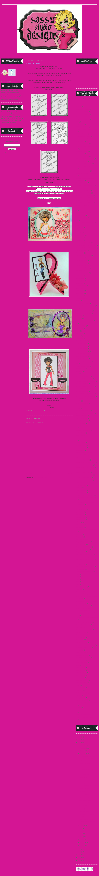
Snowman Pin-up (81, 627)
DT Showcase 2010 (81, 285)
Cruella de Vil (80, 253)
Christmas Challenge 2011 (83, 243)
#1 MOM (78, 106)
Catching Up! (83, 809)
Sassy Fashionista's (81, 539)
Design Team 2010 (81, 263)
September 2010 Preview (83, 606)
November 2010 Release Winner (85, 462)
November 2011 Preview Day (84, 465)
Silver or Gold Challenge (83, 625)
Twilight (78, 695)
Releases (78, 522)
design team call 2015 (82, 270)
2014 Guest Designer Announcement (86, 129)
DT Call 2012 (80, 278)
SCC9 (77, 584)
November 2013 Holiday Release (85, 467)
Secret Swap (79, 589)
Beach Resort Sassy (81, 218)
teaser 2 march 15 (81, 667)
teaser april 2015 (80, 670)
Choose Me (79, 240)
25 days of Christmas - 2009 (84, 164)
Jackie (49, 345)
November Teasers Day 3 (83, 472)
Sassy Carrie (79, 534)
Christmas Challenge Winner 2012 (86, 248)
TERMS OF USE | (14, 56)
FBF (77, 308)
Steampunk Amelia (81, 652)
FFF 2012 (79, 316)
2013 (79, 849)
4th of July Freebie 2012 (83, 171)
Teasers (78, 685)
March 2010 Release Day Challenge (86, 425)
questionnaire (80, 514)
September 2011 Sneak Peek (84, 622)
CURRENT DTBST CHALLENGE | (60, 56)
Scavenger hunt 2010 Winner (84, 571)
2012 (79, 852)
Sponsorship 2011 (81, 635)
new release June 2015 (82, 457)
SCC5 (77, 574)
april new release (81, 188)
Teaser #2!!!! (83, 777)
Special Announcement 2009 (84, 630)
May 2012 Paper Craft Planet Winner (86, 438)
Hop (77, 363)
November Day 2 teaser (82, 470)
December (83, 745)
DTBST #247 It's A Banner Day (88, 791)
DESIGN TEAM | (31, 56)
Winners (78, 707)
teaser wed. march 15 (82, 682)
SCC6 (77, 576)
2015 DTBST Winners (82, 144)
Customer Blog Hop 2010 (83, 255)
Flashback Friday (36, 411)
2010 (79, 857)
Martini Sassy (80, 435)
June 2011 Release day (82, 403)
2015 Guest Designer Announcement (86, 146)
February (82, 842)
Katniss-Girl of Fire (81, 415)
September (83, 754)
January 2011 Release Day (83, 376)
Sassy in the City (81, 544)
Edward (78, 300)
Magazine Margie (81, 423)
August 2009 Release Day (83, 193)
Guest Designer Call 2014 (83, 353)
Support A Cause (80, 660)
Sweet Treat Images (81, 662)
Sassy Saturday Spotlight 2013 (84, 566)
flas (77, 323)
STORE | (23, 56)
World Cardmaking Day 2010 (84, 714)
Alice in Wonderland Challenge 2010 (86, 173)
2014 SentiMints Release (83, 136)
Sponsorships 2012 (81, 642)
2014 (77, 122)
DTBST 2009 (80, 288)
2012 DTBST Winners (82, 114)
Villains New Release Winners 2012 (86, 703)
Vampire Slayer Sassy (82, 700)
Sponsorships (79, 640)
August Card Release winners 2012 (86, 208)
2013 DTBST (80, 116)
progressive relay (81, 509)
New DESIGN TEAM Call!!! (87, 786)
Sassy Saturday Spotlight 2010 (84, 557)
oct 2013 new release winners (84, 475)
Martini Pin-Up (80, 433)
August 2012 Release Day (83, 200)
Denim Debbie (80, 258)
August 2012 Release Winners (84, 203)
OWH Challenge (80, 482)
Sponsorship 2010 (81, 632)
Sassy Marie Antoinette (82, 549)
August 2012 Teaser (81, 205)
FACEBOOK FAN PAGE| (78, 56)
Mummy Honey (80, 450)
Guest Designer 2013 (82, 351)
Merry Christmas (81, 448)
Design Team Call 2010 (82, 268)
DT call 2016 (79, 283)
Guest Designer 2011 (82, 346)
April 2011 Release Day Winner (85, 185)
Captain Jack (79, 228)
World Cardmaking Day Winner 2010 (86, 717)
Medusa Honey (80, 442)
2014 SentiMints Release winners (85, 139)
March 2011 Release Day (83, 430)
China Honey (79, 238)
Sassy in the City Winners (83, 547)
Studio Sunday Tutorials (83, 657)
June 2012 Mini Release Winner (85, 413)
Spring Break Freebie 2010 (83, 647)
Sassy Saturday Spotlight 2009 (84, 554)
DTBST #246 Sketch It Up (87, 803)
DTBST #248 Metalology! (87, 769)
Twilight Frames (80, 698)
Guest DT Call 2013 (81, 358)
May (81, 834)
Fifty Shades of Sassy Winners (84, 321)
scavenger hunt (80, 569)
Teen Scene (79, 690)
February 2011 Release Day (84, 310)
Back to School (80, 215)
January (82, 845)
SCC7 (77, 579)
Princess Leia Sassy (81, 507)
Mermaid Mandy (81, 445)
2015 (79, 740)
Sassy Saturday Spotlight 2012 (84, 559)
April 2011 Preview (81, 183)
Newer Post (29, 473)
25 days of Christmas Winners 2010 (86, 166)
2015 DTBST (80, 141)
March (82, 839)
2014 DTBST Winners (82, 126)
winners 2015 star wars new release (86, 710)
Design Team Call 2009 (82, 265)
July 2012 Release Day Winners (85, 394)
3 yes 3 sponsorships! (85, 783)
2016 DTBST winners (82, 156)
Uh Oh (81, 766)
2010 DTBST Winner (82, 111)
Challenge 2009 (80, 235)
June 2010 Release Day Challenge (85, 396)
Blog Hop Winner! (84, 806)
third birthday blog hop (82, 693)
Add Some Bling (84, 794)
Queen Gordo (80, 512)
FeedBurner (16, 153)
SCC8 (77, 582)
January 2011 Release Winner (84, 379)
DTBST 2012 (80, 295)
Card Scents (79, 230)
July (81, 828)
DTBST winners (80, 298)
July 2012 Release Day (82, 391)
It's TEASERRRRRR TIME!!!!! (88, 780)
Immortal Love (80, 368)
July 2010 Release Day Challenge (85, 381)
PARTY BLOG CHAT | (53, 57)
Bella (77, 220)
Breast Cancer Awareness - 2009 (85, 222)
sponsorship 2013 (81, 637)
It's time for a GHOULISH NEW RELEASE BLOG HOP (87, 758)
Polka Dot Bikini (81, 490)
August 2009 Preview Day (83, 190)
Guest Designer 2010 (82, 343)
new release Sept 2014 (82, 460)
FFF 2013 (79, 318)
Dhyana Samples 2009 (82, 273)
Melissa (49, 248)
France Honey (80, 328)
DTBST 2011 (80, 293)
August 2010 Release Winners (84, 198)
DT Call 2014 (80, 280)
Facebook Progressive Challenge (85, 306)
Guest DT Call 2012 (81, 356)
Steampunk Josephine (82, 655)
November (83, 748)
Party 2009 (79, 487)
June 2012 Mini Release (83, 410)
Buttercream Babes (81, 225)
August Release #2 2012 (83, 212)
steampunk (79, 650)
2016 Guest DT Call (81, 161)
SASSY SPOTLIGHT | (43, 56)
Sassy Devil (79, 537)
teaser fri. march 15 (81, 672)
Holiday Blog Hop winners (83, 361)
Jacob (77, 373)
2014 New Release (81, 134)
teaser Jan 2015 (80, 675)
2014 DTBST (80, 124)
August (82, 825)
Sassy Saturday (80, 552)
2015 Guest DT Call (81, 151)
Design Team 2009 (81, 260)
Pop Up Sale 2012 (81, 492)
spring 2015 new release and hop (85, 645)
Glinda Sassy (79, 338)
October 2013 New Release (84, 480)
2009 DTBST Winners (82, 109)
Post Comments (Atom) (40, 477)
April (81, 837)
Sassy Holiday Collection (83, 542)
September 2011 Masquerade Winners (87, 617)
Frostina (78, 336)
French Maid (79, 333)
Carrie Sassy (79, 233)
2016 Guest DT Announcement (85, 159)
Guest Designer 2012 (82, 348)
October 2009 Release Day (83, 477)
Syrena (78, 665)
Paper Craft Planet (81, 485)
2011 (79, 855)
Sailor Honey (79, 524)
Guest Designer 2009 (82, 341)
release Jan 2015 (80, 519)
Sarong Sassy (80, 527)
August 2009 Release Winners (84, 195)
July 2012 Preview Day (82, 389)
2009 (79, 860)
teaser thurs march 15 (82, 680)
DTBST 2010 (80, 290)
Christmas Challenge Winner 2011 (86, 245)
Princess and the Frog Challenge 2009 (87, 497)
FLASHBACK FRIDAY (86, 763)
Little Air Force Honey (82, 421)
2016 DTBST (80, 153)
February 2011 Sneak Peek (83, 313)
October (82, 751)
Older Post (70, 473)
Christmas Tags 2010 (82, 250)
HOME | (6, 56)
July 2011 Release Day (82, 383)
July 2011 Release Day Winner (85, 386)
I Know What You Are (82, 366)
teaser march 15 (80, 678)
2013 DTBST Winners (82, 119)
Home (49, 473)
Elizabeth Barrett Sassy (82, 303)
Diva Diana (79, 275)
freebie (78, 331)
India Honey (79, 371)
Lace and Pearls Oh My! (86, 800)
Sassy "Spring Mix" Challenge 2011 (86, 529)
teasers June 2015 (81, 688)
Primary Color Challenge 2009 (85, 495)
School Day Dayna (81, 587)
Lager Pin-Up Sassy (81, 418)
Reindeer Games (80, 517)
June (81, 831)
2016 (79, 737)
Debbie (49, 303)
